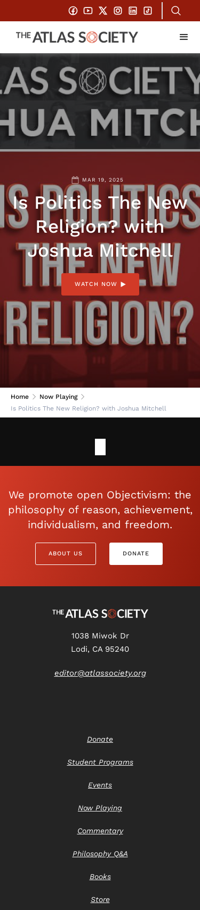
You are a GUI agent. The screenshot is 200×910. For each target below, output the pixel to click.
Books (100, 876)
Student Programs (100, 762)
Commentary (100, 830)
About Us (66, 553)
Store (100, 899)
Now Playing (58, 396)
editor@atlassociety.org (100, 673)
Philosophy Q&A (100, 853)
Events (100, 785)
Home (20, 396)
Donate (136, 553)
